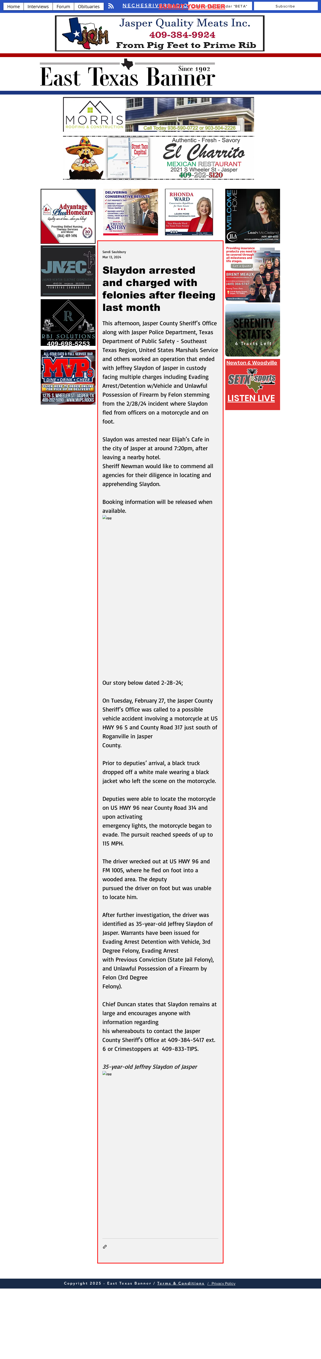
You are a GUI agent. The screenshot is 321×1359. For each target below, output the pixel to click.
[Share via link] (104, 1246)
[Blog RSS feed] (111, 6)
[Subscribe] (286, 6)
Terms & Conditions (181, 1283)
